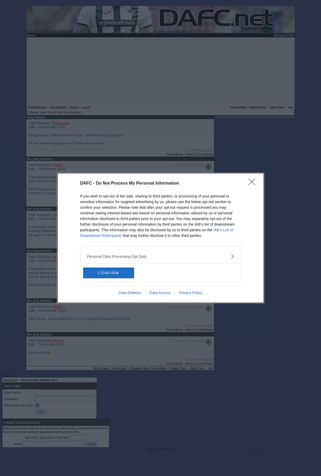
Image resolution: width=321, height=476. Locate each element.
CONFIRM (108, 272)
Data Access (160, 293)
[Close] (253, 183)
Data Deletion (130, 293)
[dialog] (160, 238)
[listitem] (160, 256)
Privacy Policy (190, 293)
